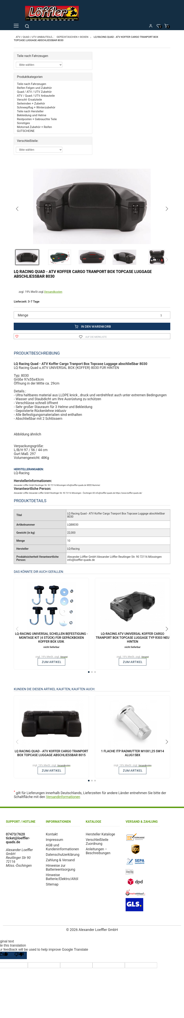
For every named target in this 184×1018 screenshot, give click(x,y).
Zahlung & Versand (60, 860)
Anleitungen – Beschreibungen (98, 851)
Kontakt (52, 834)
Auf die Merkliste (92, 336)
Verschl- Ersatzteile (29, 99)
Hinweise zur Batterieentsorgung (60, 867)
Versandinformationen (63, 797)
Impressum (54, 840)
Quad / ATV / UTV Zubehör (34, 92)
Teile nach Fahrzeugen (31, 84)
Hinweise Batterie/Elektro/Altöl (62, 877)
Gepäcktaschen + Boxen (72, 36)
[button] (167, 208)
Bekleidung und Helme (31, 115)
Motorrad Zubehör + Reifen (34, 127)
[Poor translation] (19, 955)
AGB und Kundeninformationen (62, 847)
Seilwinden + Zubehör (31, 103)
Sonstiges (23, 123)
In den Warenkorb (92, 326)
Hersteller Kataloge (100, 834)
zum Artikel (51, 662)
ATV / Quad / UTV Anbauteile (34, 36)
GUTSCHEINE (25, 131)
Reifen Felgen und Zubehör (34, 88)
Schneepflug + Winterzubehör (36, 107)
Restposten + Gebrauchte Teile (37, 119)
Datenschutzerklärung (62, 855)
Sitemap (52, 884)
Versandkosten (53, 291)
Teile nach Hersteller (30, 111)
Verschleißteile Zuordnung (97, 842)
